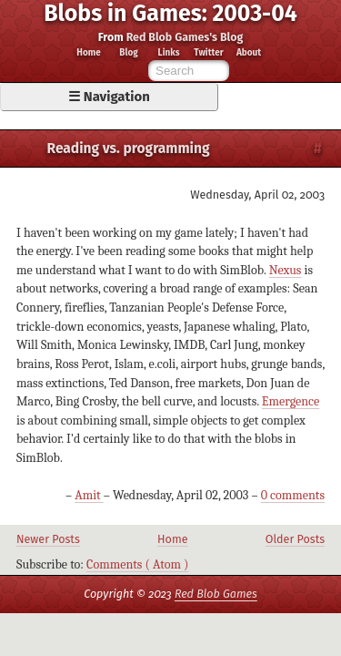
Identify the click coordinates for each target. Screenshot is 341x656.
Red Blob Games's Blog (185, 37)
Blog (128, 53)
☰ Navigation (109, 96)
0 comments (293, 495)
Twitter (208, 53)
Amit (89, 495)
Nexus (285, 270)
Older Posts (295, 539)
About (248, 53)
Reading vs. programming (128, 148)
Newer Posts (48, 539)
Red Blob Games (216, 593)
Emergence (290, 401)
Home (88, 53)
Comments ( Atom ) (137, 564)
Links (169, 53)
